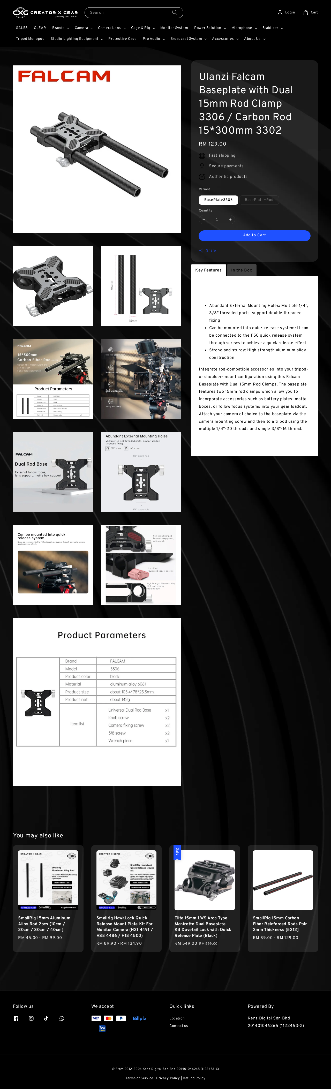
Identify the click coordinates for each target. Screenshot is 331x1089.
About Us (252, 39)
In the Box (241, 270)
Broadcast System (186, 39)
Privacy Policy (168, 1078)
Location (177, 1018)
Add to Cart (254, 235)
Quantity (206, 211)
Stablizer (270, 28)
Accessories (223, 39)
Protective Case (122, 39)
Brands (58, 28)
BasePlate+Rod (259, 200)
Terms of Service (139, 1078)
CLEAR (40, 28)
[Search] (175, 12)
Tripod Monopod (30, 39)
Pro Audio (151, 39)
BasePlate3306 (218, 200)
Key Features (208, 270)
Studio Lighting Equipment (74, 39)
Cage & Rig (140, 28)
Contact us (178, 1026)
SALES (22, 28)
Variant (204, 189)
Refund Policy (194, 1078)
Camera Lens (109, 28)
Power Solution (207, 28)
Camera (81, 28)
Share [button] (207, 250)
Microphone (241, 28)
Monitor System (174, 28)
